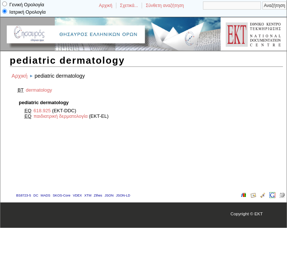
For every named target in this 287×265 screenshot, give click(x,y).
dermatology (39, 90)
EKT (258, 213)
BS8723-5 (23, 195)
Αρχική (105, 5)
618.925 (42, 110)
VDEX (77, 195)
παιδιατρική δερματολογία (60, 116)
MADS (45, 195)
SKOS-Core (61, 195)
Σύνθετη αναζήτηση (165, 5)
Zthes (98, 195)
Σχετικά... (129, 5)
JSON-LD (123, 195)
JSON (109, 195)
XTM (87, 195)
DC (35, 195)
